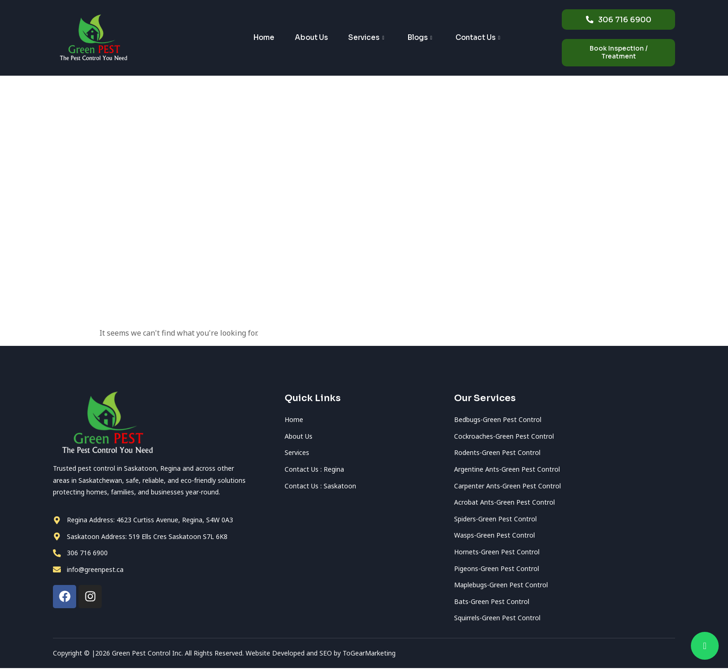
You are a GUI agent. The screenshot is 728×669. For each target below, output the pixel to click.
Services (366, 38)
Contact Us (487, 38)
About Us (306, 38)
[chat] (705, 646)
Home (254, 38)
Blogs (424, 38)
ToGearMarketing (370, 654)
